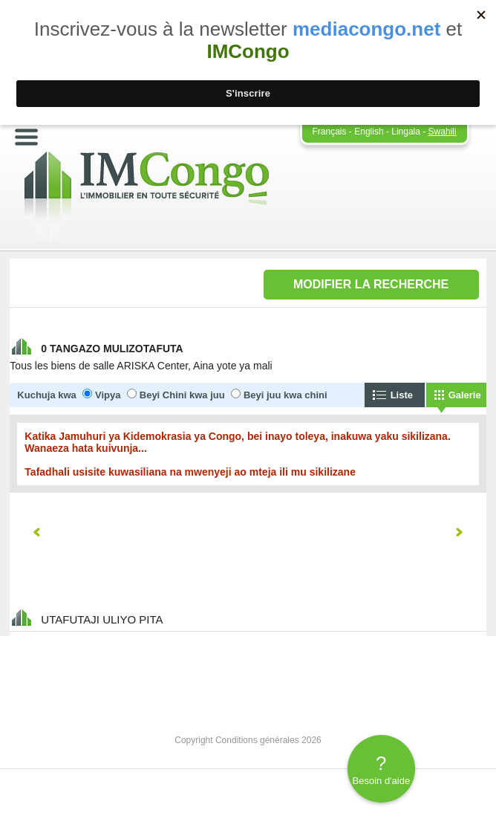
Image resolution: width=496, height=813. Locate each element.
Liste (402, 395)
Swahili (442, 131)
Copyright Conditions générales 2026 (247, 740)
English (368, 131)
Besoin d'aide (381, 769)
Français (330, 131)
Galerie (464, 395)
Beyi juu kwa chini (285, 395)
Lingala (405, 131)
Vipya (107, 395)
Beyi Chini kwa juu (182, 395)
